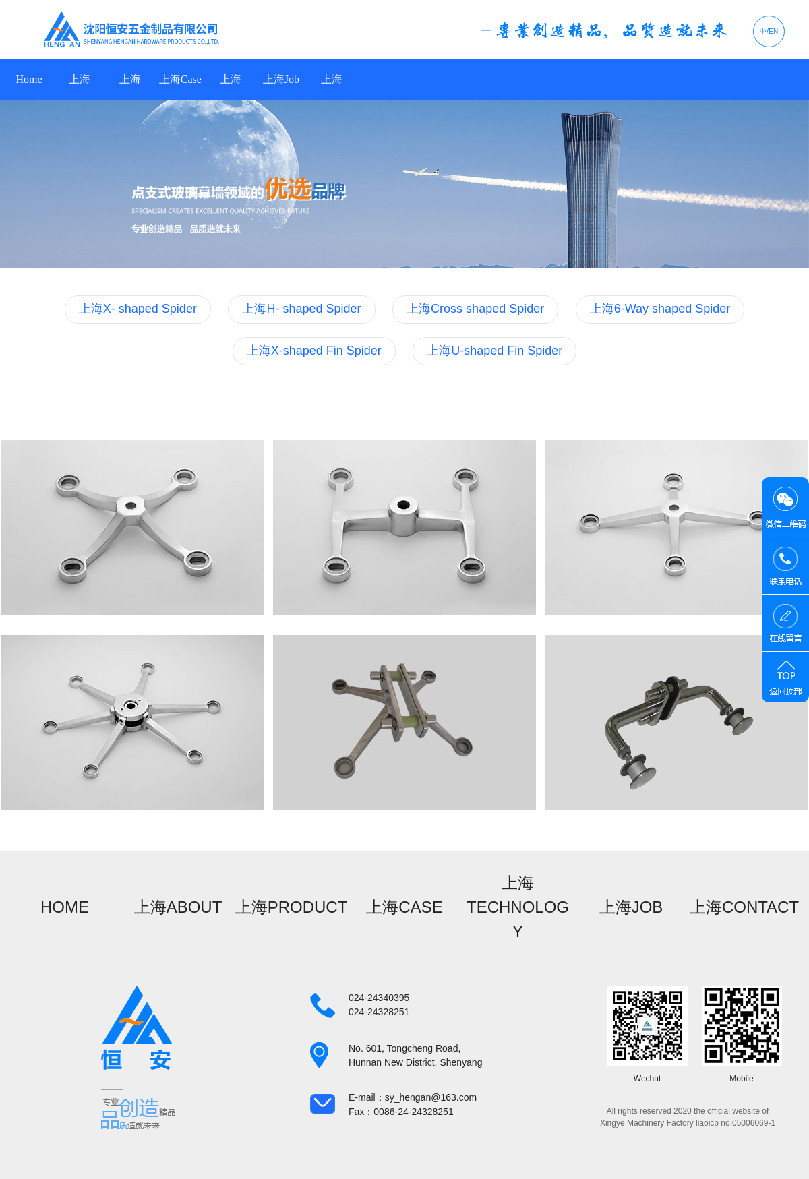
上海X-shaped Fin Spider (314, 350)
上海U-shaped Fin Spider (494, 350)
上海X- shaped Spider (138, 308)
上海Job (281, 79)
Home (29, 79)
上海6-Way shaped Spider (660, 308)
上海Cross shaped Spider (475, 308)
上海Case (180, 79)
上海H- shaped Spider (301, 308)
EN (773, 31)
